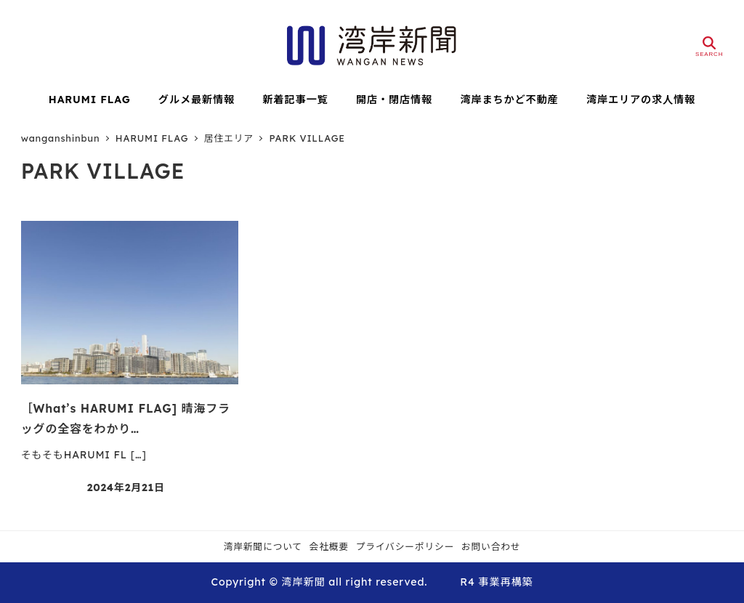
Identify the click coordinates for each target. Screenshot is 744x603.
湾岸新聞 (303, 581)
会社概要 (329, 546)
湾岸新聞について (263, 546)
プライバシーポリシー (405, 546)
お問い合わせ (491, 546)
